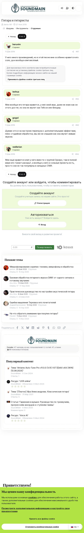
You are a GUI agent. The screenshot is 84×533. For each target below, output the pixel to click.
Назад (11, 36)
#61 (77, 52)
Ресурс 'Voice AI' (19, 415)
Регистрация (43, 203)
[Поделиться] (73, 51)
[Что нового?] (78, 8)
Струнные (32, 269)
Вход (43, 224)
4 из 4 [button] (22, 36)
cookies (32, 497)
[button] (72, 8)
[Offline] (7, 45)
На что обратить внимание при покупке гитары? (34, 313)
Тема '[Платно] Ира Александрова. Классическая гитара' (40, 391)
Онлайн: (10, 347)
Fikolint (13, 316)
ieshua (12, 269)
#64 (77, 154)
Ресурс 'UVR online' (21, 381)
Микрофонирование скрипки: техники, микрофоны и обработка (41, 266)
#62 (77, 99)
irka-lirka (13, 283)
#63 (77, 125)
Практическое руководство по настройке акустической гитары (42, 291)
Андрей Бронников (18, 305)
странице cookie (14, 75)
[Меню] (5, 8)
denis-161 (8, 24)
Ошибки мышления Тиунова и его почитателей (33, 302)
